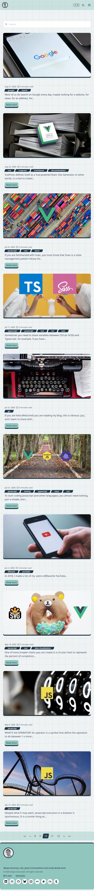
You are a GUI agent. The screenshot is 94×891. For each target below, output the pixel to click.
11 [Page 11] (52, 836)
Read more (11, 104)
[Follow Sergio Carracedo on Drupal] (43, 881)
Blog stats (7, 875)
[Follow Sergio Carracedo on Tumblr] (56, 881)
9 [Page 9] (40, 836)
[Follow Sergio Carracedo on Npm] (37, 881)
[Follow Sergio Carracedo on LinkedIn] (5, 881)
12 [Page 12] (58, 836)
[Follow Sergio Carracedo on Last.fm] (50, 881)
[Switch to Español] (76, 5)
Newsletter (20, 875)
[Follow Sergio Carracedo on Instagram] (31, 881)
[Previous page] (30, 836)
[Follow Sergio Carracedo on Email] (12, 881)
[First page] (24, 836)
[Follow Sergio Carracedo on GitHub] (18, 881)
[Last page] (69, 836)
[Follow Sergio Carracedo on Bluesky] (24, 881)
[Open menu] (89, 5)
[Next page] (63, 836)
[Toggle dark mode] (83, 5)
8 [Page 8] (35, 836)
